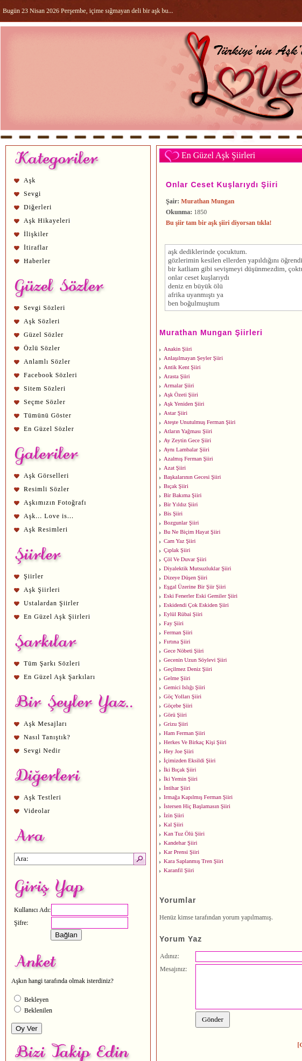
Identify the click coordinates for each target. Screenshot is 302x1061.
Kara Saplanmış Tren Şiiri (193, 861)
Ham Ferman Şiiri (184, 733)
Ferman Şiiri (178, 632)
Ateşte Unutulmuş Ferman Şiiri (200, 422)
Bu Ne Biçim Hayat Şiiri (192, 532)
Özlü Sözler (42, 348)
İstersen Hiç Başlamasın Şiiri (197, 806)
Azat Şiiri (175, 468)
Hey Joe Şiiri (179, 751)
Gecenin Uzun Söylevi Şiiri (195, 660)
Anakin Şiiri (178, 349)
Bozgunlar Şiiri (181, 523)
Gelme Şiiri (177, 678)
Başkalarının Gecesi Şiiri (192, 477)
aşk (173, 251)
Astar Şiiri (175, 413)
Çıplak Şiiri (177, 550)
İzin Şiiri (174, 815)
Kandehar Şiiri (180, 843)
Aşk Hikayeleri (47, 220)
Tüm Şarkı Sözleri (52, 663)
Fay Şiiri (174, 623)
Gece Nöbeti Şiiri (184, 651)
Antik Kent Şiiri (182, 367)
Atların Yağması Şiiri (188, 431)
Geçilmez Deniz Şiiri (188, 669)
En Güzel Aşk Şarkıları (59, 677)
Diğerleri (38, 207)
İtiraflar (36, 247)
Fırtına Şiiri (177, 642)
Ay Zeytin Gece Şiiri (187, 440)
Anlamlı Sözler (47, 361)
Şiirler (34, 576)
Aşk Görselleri (46, 475)
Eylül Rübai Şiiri (183, 614)
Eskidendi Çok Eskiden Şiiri (196, 605)
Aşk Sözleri (42, 321)
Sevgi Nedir (42, 750)
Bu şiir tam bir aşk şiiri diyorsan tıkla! (219, 223)
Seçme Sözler (45, 402)
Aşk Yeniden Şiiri (184, 404)
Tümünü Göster (48, 415)
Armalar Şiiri (179, 385)
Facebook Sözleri (51, 375)
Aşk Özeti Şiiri (181, 395)
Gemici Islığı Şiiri (184, 687)
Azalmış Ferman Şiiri (188, 459)
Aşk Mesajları (45, 723)
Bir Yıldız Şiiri (181, 504)
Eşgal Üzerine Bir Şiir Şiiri (195, 587)
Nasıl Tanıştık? (47, 737)
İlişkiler (36, 234)
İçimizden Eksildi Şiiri (189, 760)
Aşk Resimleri (46, 529)
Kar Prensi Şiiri (181, 852)
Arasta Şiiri (177, 376)
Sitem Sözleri (45, 388)
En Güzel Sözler (49, 429)
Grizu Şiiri (176, 724)
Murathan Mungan (207, 201)
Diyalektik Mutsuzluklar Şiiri (197, 568)
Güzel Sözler (44, 334)
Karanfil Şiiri (179, 870)
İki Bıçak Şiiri (180, 770)
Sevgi (32, 193)
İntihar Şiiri (177, 788)
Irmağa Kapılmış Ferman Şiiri (198, 797)
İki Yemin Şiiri (181, 779)
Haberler (37, 261)
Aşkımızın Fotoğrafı (55, 502)
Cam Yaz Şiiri (180, 541)
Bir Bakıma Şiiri (182, 495)
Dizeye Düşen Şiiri (185, 578)
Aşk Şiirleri (42, 589)
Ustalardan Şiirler (51, 603)
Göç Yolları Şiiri (182, 696)
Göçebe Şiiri (178, 706)
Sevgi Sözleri (44, 308)
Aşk (30, 180)
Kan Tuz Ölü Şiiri (184, 834)
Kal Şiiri (173, 824)
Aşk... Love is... (49, 516)
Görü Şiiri (175, 715)
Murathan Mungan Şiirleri (211, 332)
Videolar (37, 811)
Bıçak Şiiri (176, 486)
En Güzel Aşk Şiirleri (57, 616)
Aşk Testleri (42, 797)
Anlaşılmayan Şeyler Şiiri (193, 358)
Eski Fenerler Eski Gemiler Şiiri (200, 596)
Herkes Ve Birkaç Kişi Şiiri (195, 742)
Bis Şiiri (173, 514)
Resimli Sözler (46, 489)
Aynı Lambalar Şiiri (186, 449)
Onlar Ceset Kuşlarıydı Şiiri (222, 184)
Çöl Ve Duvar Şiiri (185, 559)
